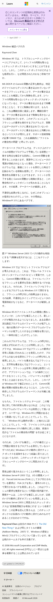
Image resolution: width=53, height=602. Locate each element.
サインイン (46, 3)
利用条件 (6, 598)
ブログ (37, 586)
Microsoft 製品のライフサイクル (24, 22)
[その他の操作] (48, 37)
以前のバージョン (23, 586)
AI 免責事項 (7, 586)
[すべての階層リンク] (4, 37)
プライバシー (15, 590)
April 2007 (14, 37)
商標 (15, 598)
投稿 (4, 590)
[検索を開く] (37, 3)
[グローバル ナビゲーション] (2, 3)
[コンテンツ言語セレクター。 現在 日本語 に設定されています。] (7, 573)
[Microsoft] (26, 4)
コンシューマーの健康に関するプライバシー (21, 594)
